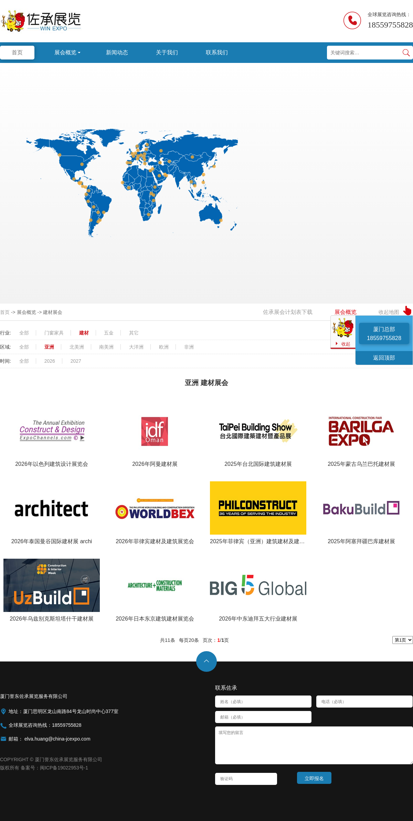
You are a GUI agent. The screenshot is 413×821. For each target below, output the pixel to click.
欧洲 (164, 347)
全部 (24, 333)
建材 (84, 333)
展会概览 (346, 312)
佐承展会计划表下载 (288, 312)
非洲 (189, 347)
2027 (76, 361)
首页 (5, 312)
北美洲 (77, 347)
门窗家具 (54, 333)
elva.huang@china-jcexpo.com (57, 739)
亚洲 (49, 347)
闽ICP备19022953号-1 (64, 767)
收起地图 (389, 312)
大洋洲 (136, 347)
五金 (109, 333)
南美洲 (106, 347)
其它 (134, 333)
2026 (49, 361)
